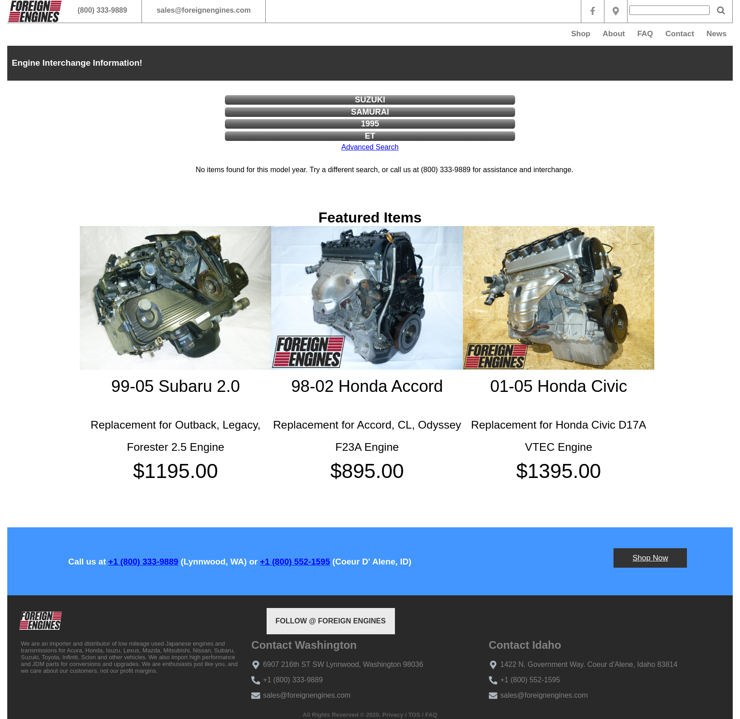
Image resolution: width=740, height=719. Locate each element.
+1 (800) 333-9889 (143, 561)
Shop (580, 33)
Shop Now (650, 558)
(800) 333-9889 (102, 10)
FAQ (645, 33)
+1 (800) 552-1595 (295, 561)
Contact (680, 33)
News (716, 33)
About (614, 33)
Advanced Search (370, 147)
